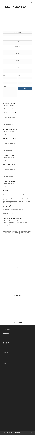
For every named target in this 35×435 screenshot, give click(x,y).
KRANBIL (17, 295)
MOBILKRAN (17, 322)
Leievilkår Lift (5, 366)
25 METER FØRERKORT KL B (10, 129)
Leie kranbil (5, 356)
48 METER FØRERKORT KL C (10, 173)
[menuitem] (3, 433)
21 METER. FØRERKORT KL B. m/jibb (11, 112)
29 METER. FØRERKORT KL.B (10, 138)
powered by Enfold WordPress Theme (14, 432)
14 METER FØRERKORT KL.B (10, 103)
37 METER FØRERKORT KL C (9, 164)
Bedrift (19, 75)
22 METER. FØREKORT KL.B (9, 121)
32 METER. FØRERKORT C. (9, 155)
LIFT (17, 268)
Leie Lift (4, 354)
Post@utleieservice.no (10, 338)
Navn (4, 75)
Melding (4, 86)
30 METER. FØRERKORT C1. (9, 147)
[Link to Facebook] (31, 432)
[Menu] (31, 2)
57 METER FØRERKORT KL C (10, 181)
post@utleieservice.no (13, 212)
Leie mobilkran (6, 358)
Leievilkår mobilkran (7, 370)
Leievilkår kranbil (6, 368)
